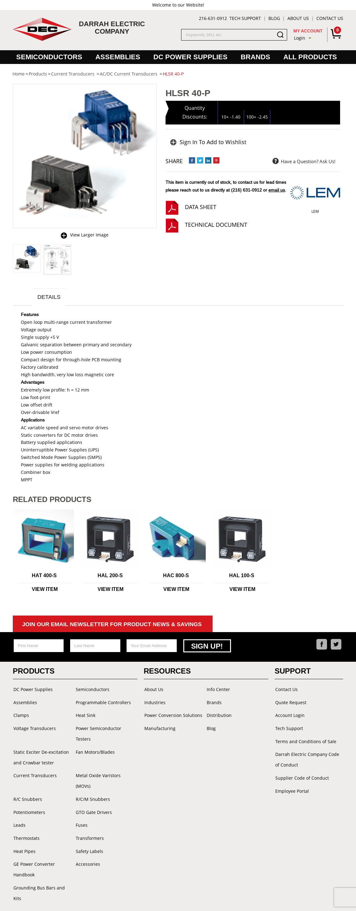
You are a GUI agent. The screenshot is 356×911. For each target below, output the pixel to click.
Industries (154, 702)
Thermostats (26, 823)
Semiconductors (49, 57)
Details (49, 297)
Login (299, 38)
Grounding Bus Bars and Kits (43, 871)
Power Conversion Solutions (173, 715)
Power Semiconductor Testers (98, 732)
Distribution (218, 715)
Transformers (89, 823)
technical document (216, 224)
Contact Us (329, 18)
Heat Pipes (24, 836)
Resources (167, 671)
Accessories (87, 848)
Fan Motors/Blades (94, 750)
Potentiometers (29, 798)
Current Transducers (34, 773)
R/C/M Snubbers (92, 786)
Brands (255, 57)
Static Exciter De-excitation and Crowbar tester (40, 755)
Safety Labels (89, 836)
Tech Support (245, 18)
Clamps (20, 715)
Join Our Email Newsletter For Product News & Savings (112, 625)
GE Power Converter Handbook (33, 853)
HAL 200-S (110, 576)
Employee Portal (291, 788)
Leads (19, 811)
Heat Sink (85, 715)
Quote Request (290, 702)
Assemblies (117, 57)
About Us (298, 18)
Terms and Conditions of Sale (305, 740)
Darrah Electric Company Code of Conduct (307, 757)
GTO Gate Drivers (93, 798)
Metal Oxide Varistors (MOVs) (105, 773)
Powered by (219, 900)
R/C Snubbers (27, 786)
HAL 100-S (241, 576)
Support (293, 671)
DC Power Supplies (190, 57)
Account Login (289, 715)
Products (34, 671)
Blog (274, 18)
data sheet (200, 207)
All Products (310, 57)
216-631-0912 (213, 18)
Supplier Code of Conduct (301, 775)
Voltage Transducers (34, 727)
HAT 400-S (44, 576)
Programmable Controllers (102, 702)
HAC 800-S (176, 576)
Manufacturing (159, 727)
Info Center (217, 690)
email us (276, 190)
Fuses (81, 811)
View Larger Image (89, 235)
